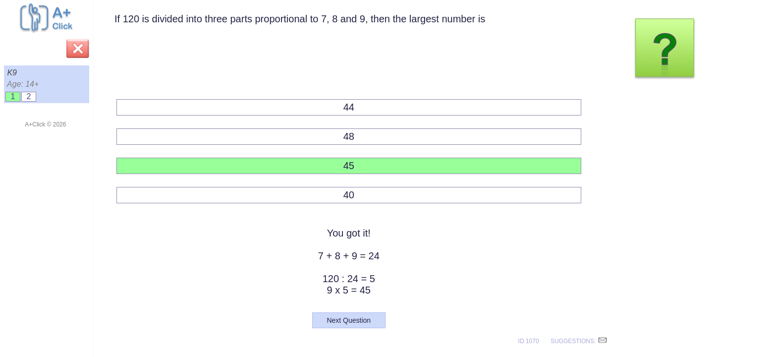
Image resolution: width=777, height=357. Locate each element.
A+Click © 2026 (46, 124)
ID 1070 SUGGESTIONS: (563, 341)
